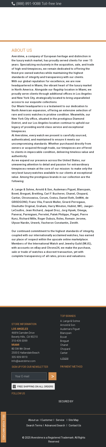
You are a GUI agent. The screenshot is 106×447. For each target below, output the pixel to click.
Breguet (64, 341)
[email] (29, 376)
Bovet (63, 337)
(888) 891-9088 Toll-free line (38, 3)
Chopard (65, 348)
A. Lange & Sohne (70, 321)
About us (33, 420)
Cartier (64, 352)
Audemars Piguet (70, 329)
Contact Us (75, 425)
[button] (64, 358)
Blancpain (66, 333)
